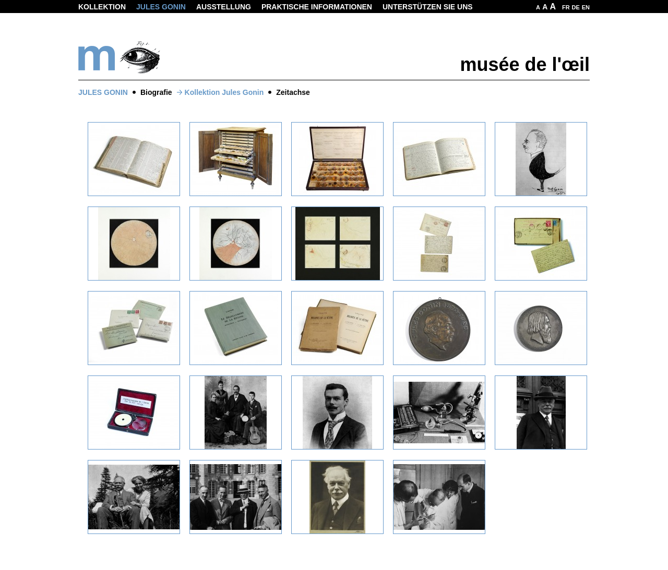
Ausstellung (223, 7)
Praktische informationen (316, 7)
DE (576, 7)
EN (586, 7)
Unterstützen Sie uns (428, 7)
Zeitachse (293, 92)
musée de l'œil (525, 64)
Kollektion (102, 7)
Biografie (156, 92)
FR (566, 7)
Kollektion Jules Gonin (224, 92)
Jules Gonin (161, 7)
